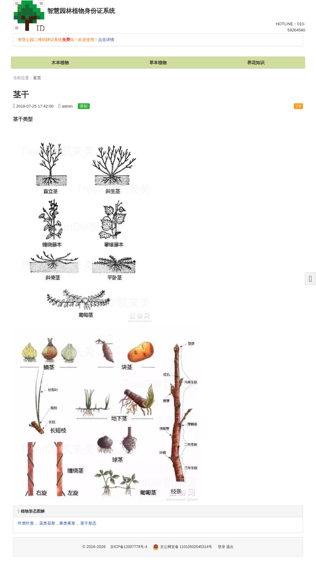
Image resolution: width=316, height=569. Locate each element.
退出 (230, 547)
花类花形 (47, 523)
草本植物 (158, 62)
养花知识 (255, 62)
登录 (221, 547)
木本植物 (60, 62)
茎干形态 (88, 523)
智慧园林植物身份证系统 (81, 10)
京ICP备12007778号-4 (128, 547)
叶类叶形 (26, 523)
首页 (37, 78)
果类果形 (67, 523)
